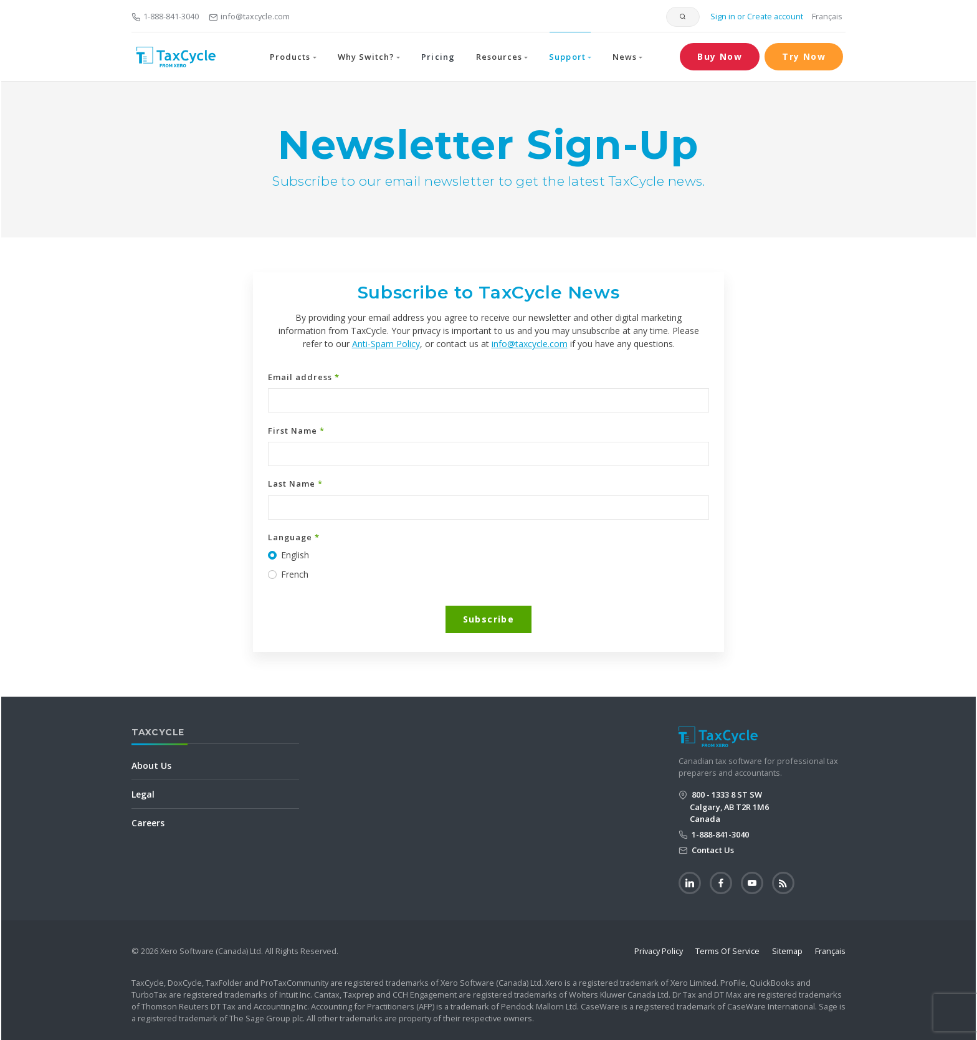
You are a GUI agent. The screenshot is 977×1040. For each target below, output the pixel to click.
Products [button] (290, 56)
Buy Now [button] (719, 56)
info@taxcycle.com (249, 16)
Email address (304, 377)
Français (827, 16)
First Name (296, 430)
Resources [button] (499, 56)
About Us (151, 765)
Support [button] (567, 56)
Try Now (804, 56)
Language (294, 537)
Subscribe (489, 619)
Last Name (295, 483)
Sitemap (787, 951)
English (295, 555)
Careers (147, 823)
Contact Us (712, 850)
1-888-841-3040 (165, 16)
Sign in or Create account (755, 16)
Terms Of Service (727, 951)
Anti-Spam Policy (386, 344)
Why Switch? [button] (366, 56)
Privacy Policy (658, 951)
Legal (143, 794)
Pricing (437, 56)
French (294, 574)
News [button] (624, 56)
